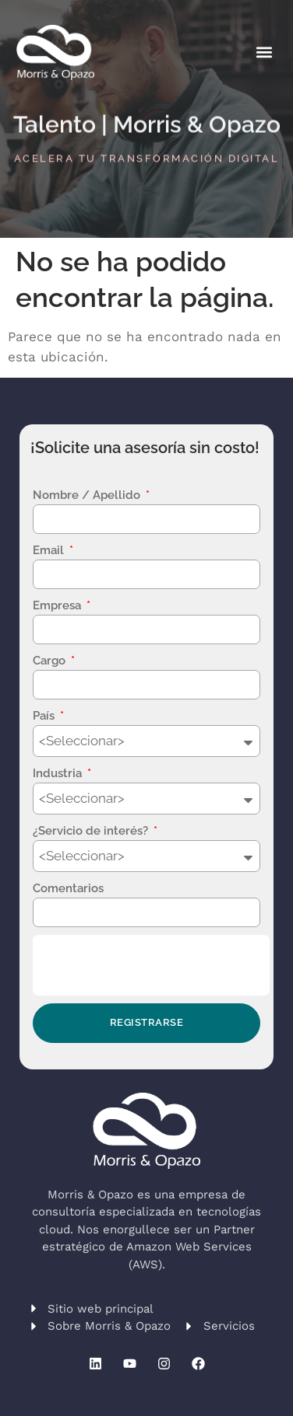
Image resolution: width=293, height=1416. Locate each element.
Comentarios (68, 888)
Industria (59, 773)
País (45, 716)
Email (50, 550)
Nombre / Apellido (88, 495)
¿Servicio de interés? (92, 831)
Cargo (51, 661)
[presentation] (151, 965)
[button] (264, 52)
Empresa (58, 605)
